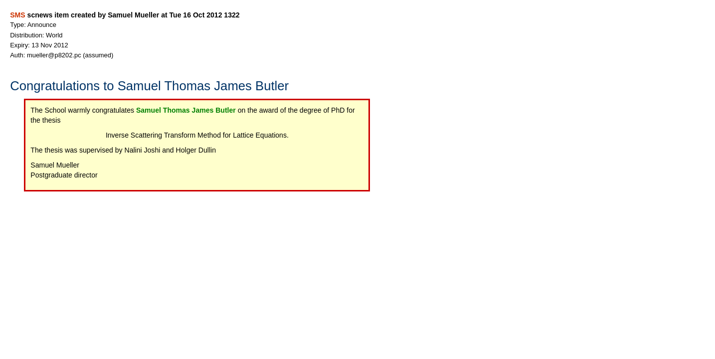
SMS (17, 15)
